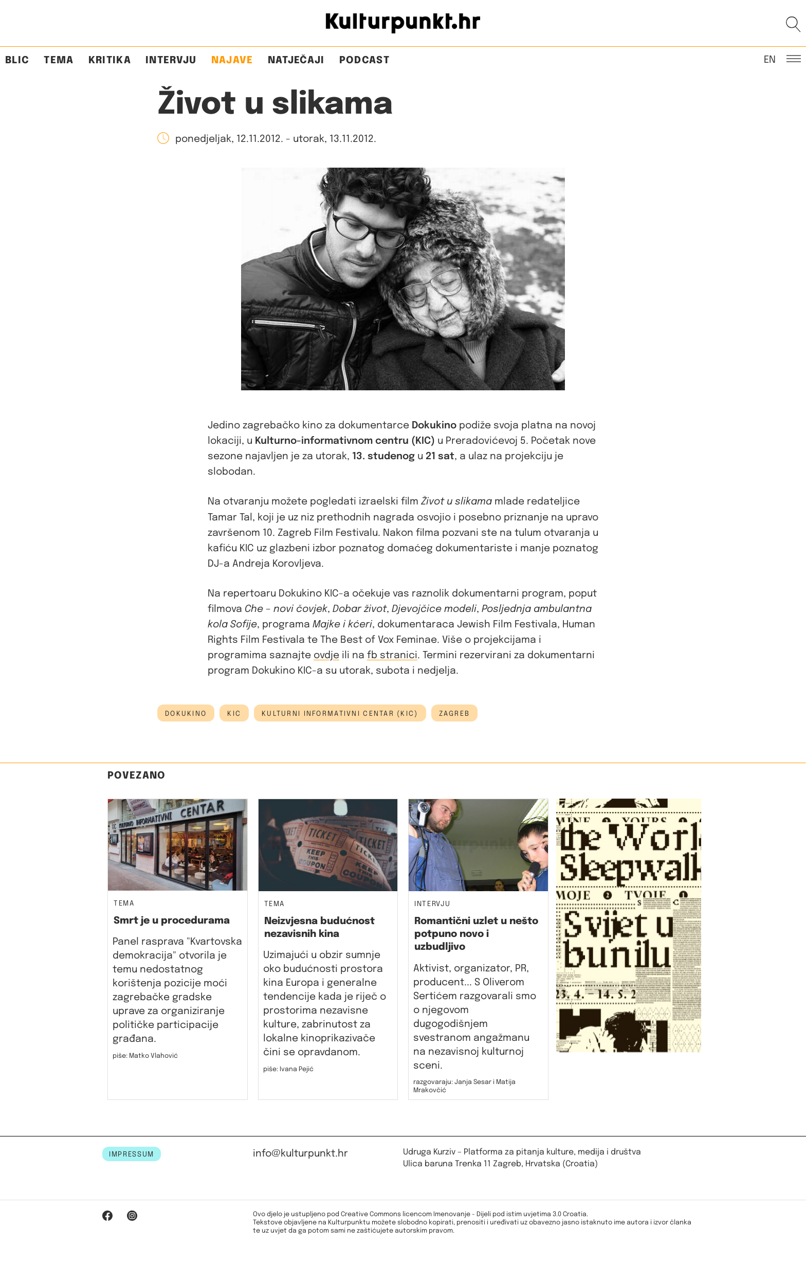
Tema (59, 60)
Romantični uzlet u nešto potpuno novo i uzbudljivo (476, 934)
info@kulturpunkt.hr (300, 1154)
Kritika (109, 60)
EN (770, 59)
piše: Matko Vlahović (145, 1056)
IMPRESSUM (131, 1154)
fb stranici (392, 655)
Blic (17, 60)
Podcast (364, 60)
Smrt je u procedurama (172, 921)
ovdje (326, 655)
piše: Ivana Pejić (288, 1069)
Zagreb (454, 713)
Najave (232, 60)
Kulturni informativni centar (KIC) (340, 713)
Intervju (171, 60)
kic (234, 713)
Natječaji (296, 60)
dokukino (186, 713)
